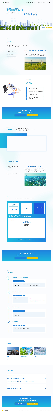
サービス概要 (27, 2)
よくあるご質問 (48, 2)
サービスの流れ (40, 2)
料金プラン (36, 2)
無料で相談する (20, 115)
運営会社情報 (21, 410)
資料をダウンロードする (32, 115)
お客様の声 (44, 2)
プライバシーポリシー (26, 410)
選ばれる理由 (31, 2)
